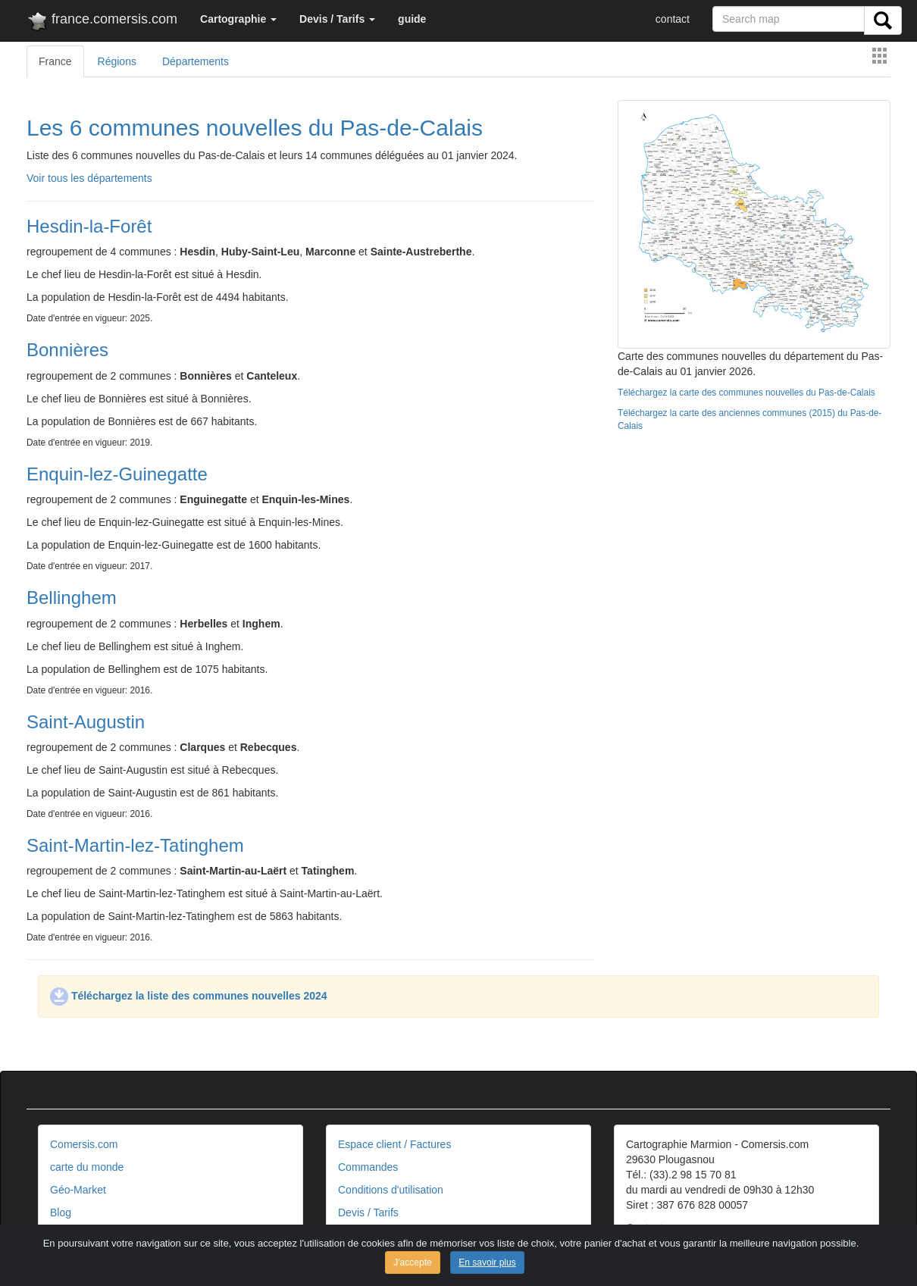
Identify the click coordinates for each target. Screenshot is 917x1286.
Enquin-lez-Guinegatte (117, 474)
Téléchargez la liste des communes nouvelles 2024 (188, 996)
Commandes (368, 1167)
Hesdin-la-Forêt (89, 226)
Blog (60, 1212)
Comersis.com (83, 1144)
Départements (195, 61)
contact (673, 19)
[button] (238, 19)
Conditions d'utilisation (390, 1190)
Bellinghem (72, 597)
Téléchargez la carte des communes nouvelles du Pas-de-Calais (746, 392)
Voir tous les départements (89, 178)
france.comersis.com (102, 22)
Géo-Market (78, 1190)
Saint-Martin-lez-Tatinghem (135, 845)
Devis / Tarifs (368, 1212)
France (55, 61)
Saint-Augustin (86, 722)
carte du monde (87, 1167)
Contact (644, 1228)
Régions (117, 61)
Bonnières (67, 349)
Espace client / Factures (394, 1144)
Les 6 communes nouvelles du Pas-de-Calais (255, 127)
